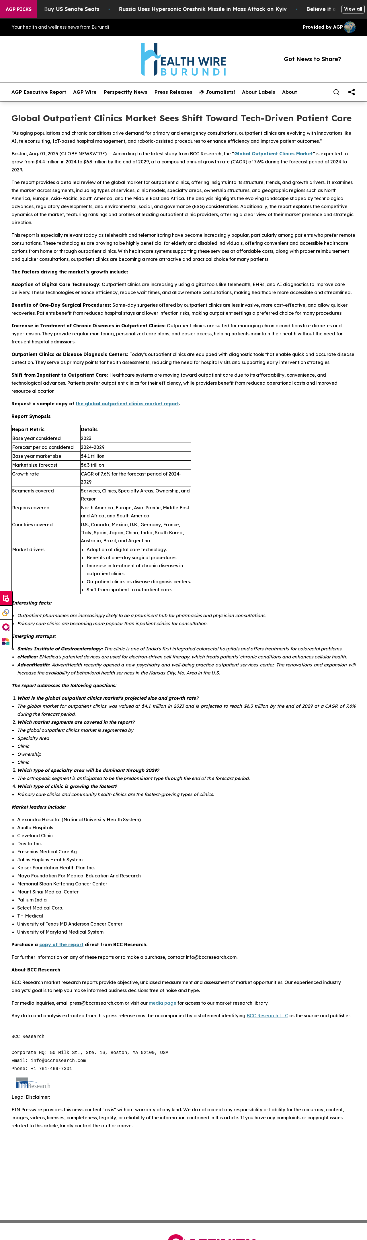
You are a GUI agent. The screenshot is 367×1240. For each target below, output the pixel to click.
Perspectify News (125, 92)
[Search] (336, 92)
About (289, 92)
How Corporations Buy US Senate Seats (60, 9)
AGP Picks (19, 9)
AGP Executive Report (38, 92)
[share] (352, 92)
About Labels (258, 92)
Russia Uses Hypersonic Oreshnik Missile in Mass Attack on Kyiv (217, 9)
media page (162, 1003)
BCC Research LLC (267, 1015)
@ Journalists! (217, 92)
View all (353, 9)
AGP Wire (85, 92)
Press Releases (173, 92)
